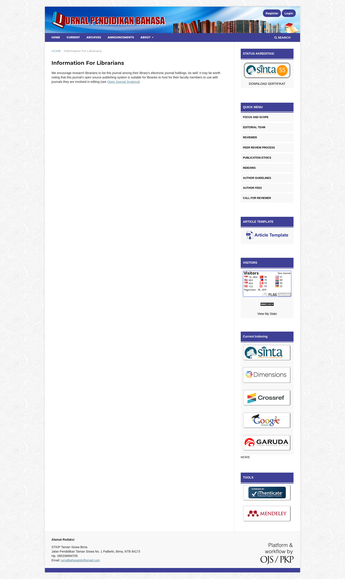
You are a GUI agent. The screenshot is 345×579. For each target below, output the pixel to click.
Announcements (121, 37)
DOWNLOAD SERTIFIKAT (267, 83)
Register (272, 13)
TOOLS (248, 477)
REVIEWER (250, 137)
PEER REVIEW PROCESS (259, 147)
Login (288, 13)
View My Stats (267, 313)
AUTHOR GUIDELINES (257, 178)
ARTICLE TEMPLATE (258, 221)
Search (282, 37)
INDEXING (249, 167)
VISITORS (250, 262)
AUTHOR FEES (252, 187)
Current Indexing (255, 336)
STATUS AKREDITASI (258, 53)
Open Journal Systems (123, 82)
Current (73, 37)
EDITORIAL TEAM (254, 127)
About (146, 37)
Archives (93, 37)
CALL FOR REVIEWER (257, 198)
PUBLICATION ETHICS (257, 157)
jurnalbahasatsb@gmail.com (80, 560)
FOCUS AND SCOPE (255, 117)
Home (55, 37)
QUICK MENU (253, 107)
